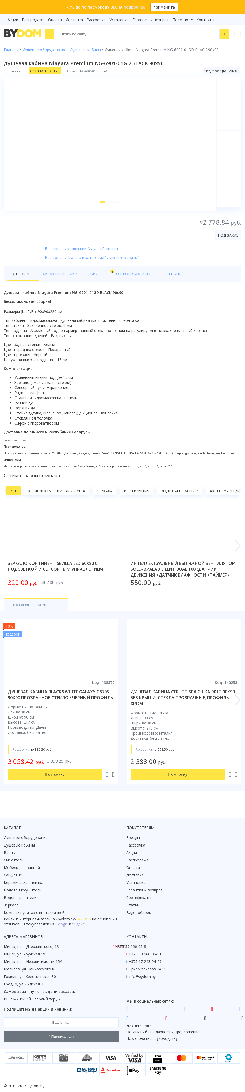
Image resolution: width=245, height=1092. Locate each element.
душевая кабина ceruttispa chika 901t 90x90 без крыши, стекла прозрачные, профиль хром (183, 702)
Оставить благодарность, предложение (163, 1031)
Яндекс (78, 924)
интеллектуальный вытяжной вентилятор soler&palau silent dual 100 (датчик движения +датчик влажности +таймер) (183, 573)
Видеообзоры (139, 912)
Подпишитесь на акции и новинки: (38, 1009)
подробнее (134, 7)
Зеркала (104, 494)
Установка (119, 19)
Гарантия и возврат (150, 19)
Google (61, 924)
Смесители (14, 860)
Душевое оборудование (26, 837)
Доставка (74, 19)
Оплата (55, 19)
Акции (12, 19)
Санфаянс (13, 875)
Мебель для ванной (22, 867)
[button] (101, 205)
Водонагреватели (179, 494)
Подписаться (61, 1036)
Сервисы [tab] (155, 277)
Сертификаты (138, 897)
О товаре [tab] (20, 277)
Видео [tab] (88, 276)
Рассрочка (96, 19)
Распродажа (33, 19)
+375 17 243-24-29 (145, 961)
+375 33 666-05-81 (145, 954)
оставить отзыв (45, 70)
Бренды (133, 837)
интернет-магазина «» (48, 918)
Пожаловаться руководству (152, 1038)
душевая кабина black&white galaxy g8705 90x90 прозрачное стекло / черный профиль (60, 699)
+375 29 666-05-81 (131, 946)
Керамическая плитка (23, 882)
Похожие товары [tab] (29, 608)
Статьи (132, 905)
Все (13, 494)
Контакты (205, 19)
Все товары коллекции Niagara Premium (81, 252)
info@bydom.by (142, 976)
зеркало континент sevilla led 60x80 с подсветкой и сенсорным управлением (55, 570)
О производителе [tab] (119, 277)
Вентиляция (136, 494)
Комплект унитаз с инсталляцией (34, 912)
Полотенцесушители (22, 890)
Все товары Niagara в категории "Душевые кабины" (92, 261)
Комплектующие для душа (56, 494)
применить (164, 7)
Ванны (10, 852)
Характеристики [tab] (55, 277)
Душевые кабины (19, 845)
